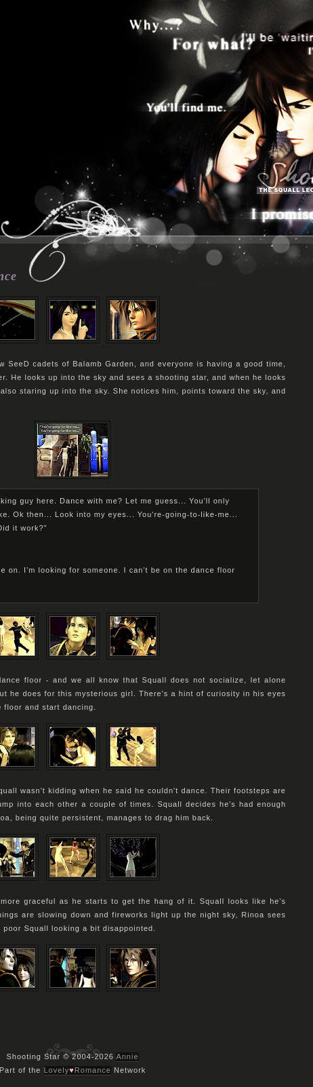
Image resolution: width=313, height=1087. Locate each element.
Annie (127, 1056)
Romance (93, 1070)
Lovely (57, 1070)
